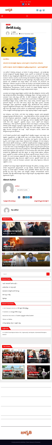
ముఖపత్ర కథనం (36, 372)
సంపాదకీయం (8, 24)
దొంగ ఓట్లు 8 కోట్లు (7, 294)
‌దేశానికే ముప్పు (13, 27)
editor (14, 32)
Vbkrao (4, 319)
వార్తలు (9, 354)
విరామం (10, 319)
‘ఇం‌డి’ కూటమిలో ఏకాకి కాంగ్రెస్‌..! (10, 283)
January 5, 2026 (9, 361)
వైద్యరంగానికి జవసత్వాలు (9, 201)
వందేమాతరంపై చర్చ (9, 262)
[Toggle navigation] (27, 16)
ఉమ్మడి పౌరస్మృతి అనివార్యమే (41, 201)
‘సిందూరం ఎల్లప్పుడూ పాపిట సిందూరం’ (25, 315)
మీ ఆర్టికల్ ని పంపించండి (6, 395)
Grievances (4, 417)
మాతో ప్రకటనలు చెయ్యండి (7, 399)
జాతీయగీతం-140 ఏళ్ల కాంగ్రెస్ (12, 231)
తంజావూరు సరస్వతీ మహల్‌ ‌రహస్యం (11, 291)
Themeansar (37, 442)
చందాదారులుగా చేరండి (6, 408)
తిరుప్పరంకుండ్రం (8, 246)
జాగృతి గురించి (4, 386)
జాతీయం (5, 354)
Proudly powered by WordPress (19, 442)
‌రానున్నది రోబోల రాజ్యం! (15, 312)
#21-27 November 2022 (27, 34)
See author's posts (22, 190)
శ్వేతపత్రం (5, 298)
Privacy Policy (5, 421)
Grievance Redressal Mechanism (10, 414)
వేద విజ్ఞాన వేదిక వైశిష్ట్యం (23, 308)
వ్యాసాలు (10, 370)
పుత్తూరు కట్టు (18, 323)
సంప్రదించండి (4, 389)
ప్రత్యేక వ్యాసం (6, 370)
